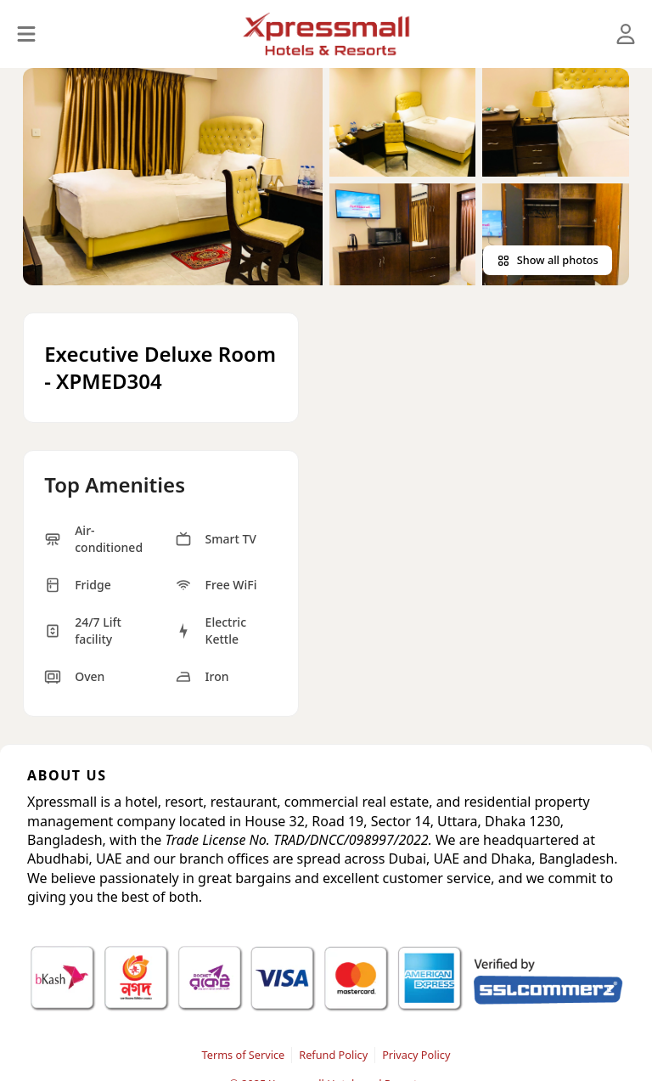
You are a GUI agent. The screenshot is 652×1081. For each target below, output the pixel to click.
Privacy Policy (416, 1054)
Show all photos (548, 259)
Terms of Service (243, 1054)
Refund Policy (333, 1054)
